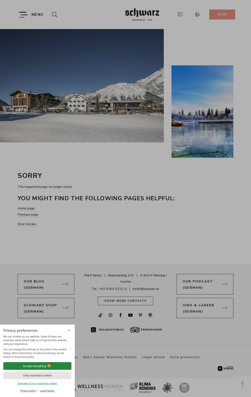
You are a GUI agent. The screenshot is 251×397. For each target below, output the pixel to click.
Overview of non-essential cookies (37, 383)
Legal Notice (47, 390)
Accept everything (37, 366)
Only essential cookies (37, 375)
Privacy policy (28, 390)
